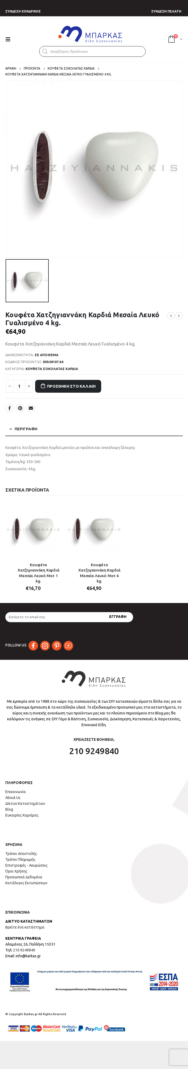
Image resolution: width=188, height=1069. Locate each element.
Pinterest (20, 408)
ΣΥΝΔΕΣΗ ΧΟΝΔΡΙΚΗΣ (23, 11)
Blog (9, 809)
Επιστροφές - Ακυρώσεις (26, 865)
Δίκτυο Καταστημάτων (25, 803)
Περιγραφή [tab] (26, 429)
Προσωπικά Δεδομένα (23, 877)
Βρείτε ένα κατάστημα (24, 927)
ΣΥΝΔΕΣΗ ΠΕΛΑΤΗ (166, 11)
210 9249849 (24, 950)
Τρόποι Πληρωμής (20, 859)
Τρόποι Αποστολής (21, 853)
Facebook (9, 408)
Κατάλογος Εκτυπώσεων (26, 883)
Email (31, 408)
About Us (13, 797)
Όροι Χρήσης (16, 871)
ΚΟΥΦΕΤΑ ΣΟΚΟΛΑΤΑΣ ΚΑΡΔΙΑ (52, 369)
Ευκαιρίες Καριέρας (22, 815)
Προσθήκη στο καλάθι (71, 386)
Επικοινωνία (15, 792)
